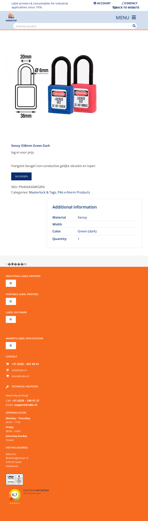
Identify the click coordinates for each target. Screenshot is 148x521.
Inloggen (21, 176)
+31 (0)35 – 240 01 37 (25, 400)
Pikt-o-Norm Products (74, 192)
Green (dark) (87, 231)
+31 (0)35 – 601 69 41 (25, 364)
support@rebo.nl (25, 405)
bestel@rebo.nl (20, 376)
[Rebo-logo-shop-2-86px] (11, 15)
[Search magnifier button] (134, 26)
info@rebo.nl (19, 370)
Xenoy (82, 217)
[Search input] (73, 26)
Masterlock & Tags (42, 192)
